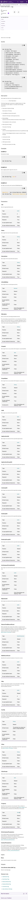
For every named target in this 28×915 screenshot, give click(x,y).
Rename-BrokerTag (6, 884)
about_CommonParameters (13, 850)
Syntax (3, 19)
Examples (3, 23)
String (18, 236)
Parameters (4, 25)
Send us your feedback (6, 898)
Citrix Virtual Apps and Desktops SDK (10, 4)
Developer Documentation (10, 2)
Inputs (3, 27)
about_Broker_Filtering (6, 632)
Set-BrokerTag (5, 886)
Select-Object (22, 807)
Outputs (3, 29)
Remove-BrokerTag (6, 881)
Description (4, 21)
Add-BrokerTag (5, 876)
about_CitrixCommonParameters (8, 839)
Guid (15, 352)
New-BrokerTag (5, 879)
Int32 (18, 210)
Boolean (15, 288)
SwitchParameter (20, 636)
